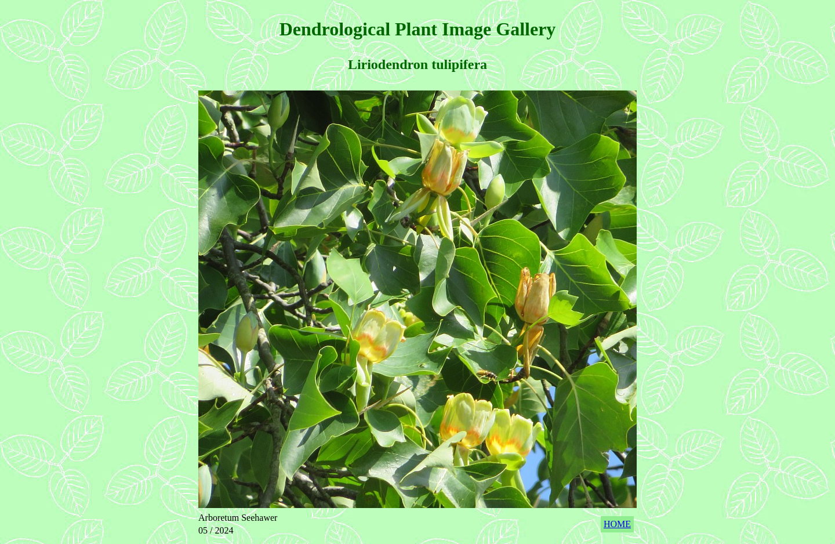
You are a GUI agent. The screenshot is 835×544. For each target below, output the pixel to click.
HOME (617, 524)
